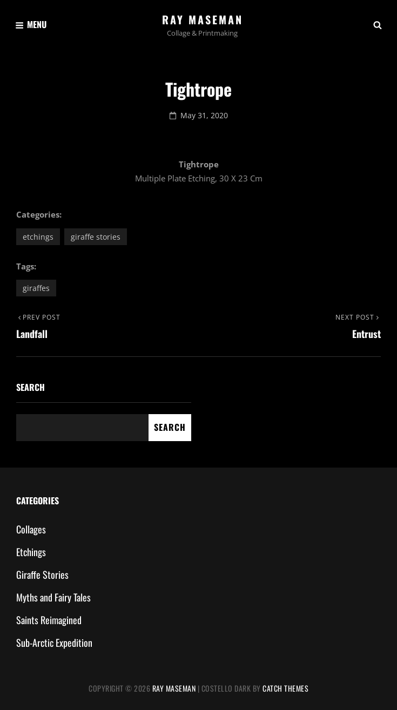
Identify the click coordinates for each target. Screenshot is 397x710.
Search (30, 387)
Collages (31, 529)
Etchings (38, 237)
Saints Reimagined (49, 620)
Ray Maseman (202, 19)
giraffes (36, 288)
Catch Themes (285, 688)
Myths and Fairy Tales (53, 597)
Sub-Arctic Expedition (54, 642)
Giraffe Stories (95, 237)
